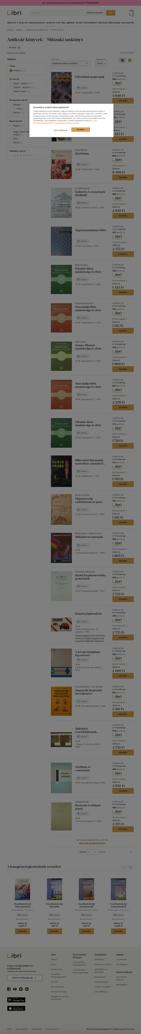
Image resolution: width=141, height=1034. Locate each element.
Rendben (81, 129)
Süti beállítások (61, 130)
